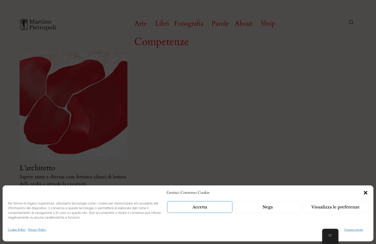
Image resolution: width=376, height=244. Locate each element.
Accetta (199, 207)
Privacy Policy (37, 230)
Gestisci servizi (353, 230)
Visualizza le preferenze (336, 207)
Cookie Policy (17, 230)
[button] (365, 192)
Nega (267, 207)
